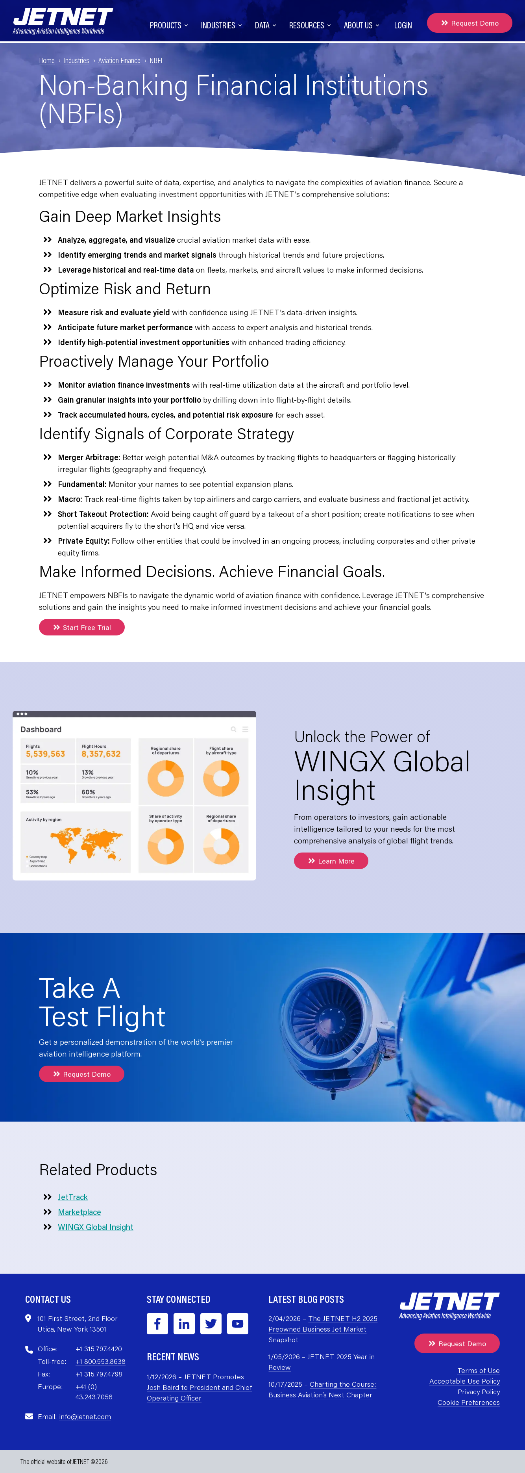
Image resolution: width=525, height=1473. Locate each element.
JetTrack (73, 1197)
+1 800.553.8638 (101, 1361)
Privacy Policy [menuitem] (479, 1391)
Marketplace (79, 1212)
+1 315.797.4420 (99, 1348)
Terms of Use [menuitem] (478, 1370)
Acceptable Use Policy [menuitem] (464, 1381)
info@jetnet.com (85, 1416)
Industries (76, 60)
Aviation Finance (119, 60)
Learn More (331, 861)
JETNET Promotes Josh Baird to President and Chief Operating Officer (199, 1387)
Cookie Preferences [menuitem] (469, 1402)
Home (47, 60)
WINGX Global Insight (95, 1227)
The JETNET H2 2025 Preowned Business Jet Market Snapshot (322, 1328)
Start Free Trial (82, 627)
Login (403, 25)
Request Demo (470, 23)
